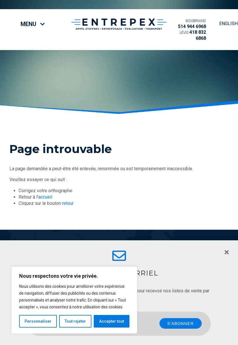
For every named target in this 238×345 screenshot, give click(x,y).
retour (68, 203)
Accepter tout (111, 321)
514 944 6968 (192, 24)
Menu (33, 24)
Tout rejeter (75, 321)
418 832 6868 (193, 35)
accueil (45, 197)
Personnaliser (38, 321)
